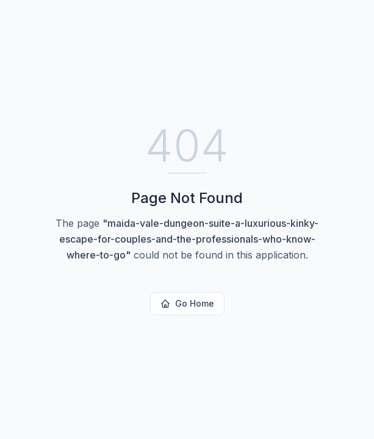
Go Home (187, 303)
